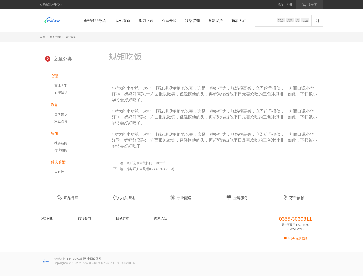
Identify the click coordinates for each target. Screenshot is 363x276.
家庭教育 (60, 121)
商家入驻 (238, 21)
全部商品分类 (95, 21)
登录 (280, 4)
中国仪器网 (94, 258)
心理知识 (60, 92)
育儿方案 (55, 37)
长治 (305, 20)
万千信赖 (293, 198)
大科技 (59, 172)
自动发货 (215, 21)
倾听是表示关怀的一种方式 (145, 163)
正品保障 (67, 198)
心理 (54, 76)
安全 (281, 20)
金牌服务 (237, 198)
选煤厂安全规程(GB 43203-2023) (150, 169)
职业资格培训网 (77, 258)
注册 (289, 4)
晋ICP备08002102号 (122, 263)
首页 (42, 37)
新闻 (54, 133)
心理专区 (169, 21)
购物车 (309, 4)
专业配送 (180, 198)
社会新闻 (60, 143)
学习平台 (146, 21)
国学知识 (60, 114)
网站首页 (123, 21)
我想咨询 (192, 21)
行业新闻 (60, 150)
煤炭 (290, 20)
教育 (54, 105)
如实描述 (124, 198)
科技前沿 (58, 162)
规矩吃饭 (71, 37)
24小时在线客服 (295, 238)
